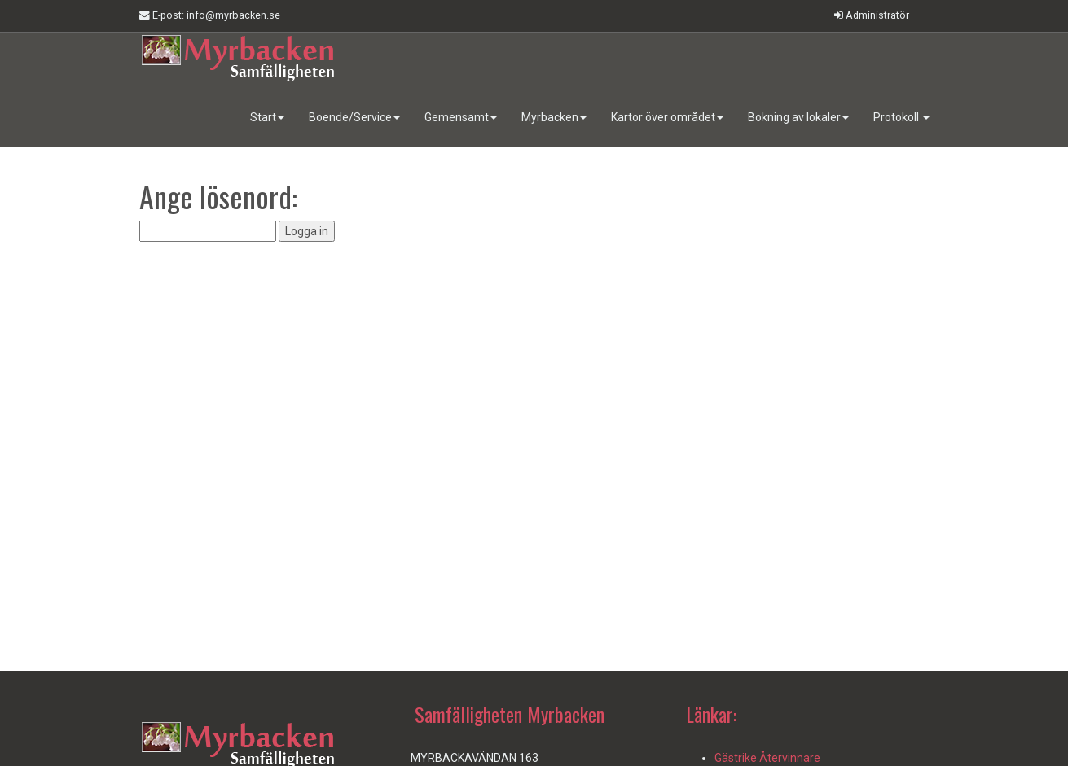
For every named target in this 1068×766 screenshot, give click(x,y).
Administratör (871, 15)
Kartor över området (667, 117)
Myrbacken (554, 117)
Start (267, 117)
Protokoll (901, 117)
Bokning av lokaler (798, 117)
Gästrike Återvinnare (767, 757)
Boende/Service (354, 117)
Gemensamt (460, 117)
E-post (209, 15)
